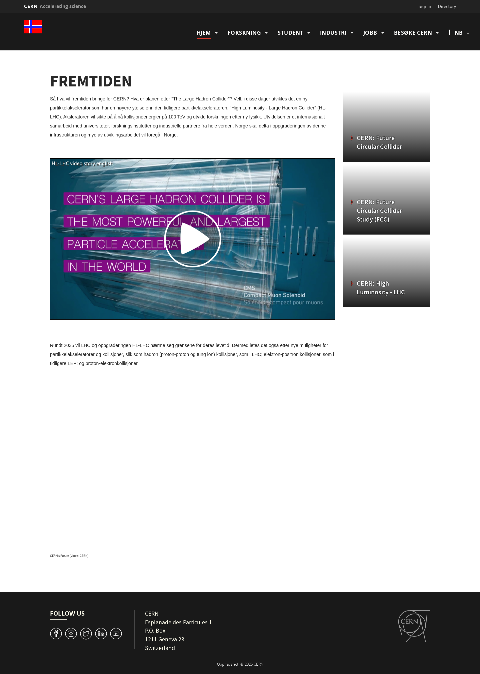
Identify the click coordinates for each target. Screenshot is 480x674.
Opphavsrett (228, 665)
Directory (447, 6)
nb (459, 32)
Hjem (204, 32)
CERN (55, 6)
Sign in (426, 6)
